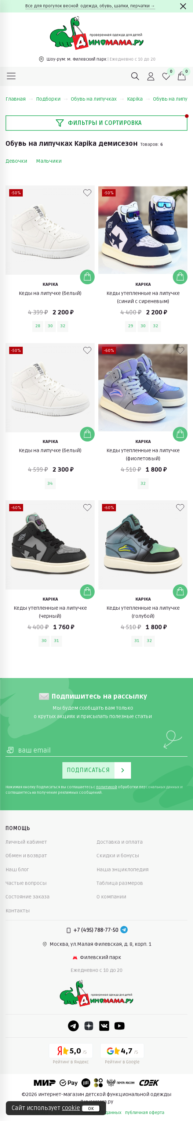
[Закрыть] (183, 6)
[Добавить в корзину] (87, 277)
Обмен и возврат (26, 856)
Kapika (138, 99)
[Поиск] (135, 76)
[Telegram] (124, 930)
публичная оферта (144, 1112)
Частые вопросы (26, 883)
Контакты (18, 911)
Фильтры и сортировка (98, 123)
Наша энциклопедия (122, 869)
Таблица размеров (119, 883)
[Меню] (11, 76)
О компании (111, 897)
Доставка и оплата (119, 842)
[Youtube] (119, 1026)
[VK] (104, 1026)
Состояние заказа (28, 897)
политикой (106, 787)
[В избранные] (87, 192)
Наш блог (17, 869)
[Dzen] (89, 1026)
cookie (71, 1108)
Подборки (52, 99)
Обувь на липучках (97, 99)
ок (91, 1108)
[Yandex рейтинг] (71, 1055)
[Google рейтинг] (122, 1055)
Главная (19, 99)
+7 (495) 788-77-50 (96, 930)
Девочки (16, 161)
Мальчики (49, 161)
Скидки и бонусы (117, 856)
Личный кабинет (26, 842)
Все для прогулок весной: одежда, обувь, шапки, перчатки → (90, 6)
